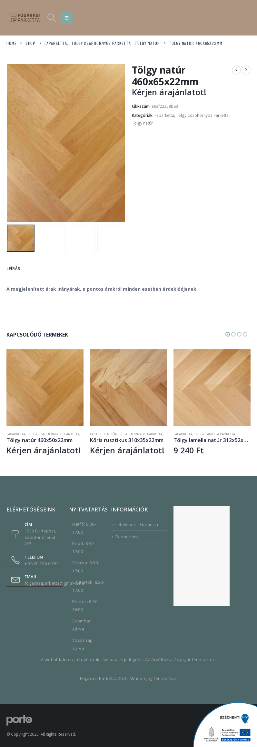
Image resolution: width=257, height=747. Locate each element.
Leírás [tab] (13, 268)
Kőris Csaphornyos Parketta (136, 433)
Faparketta (164, 115)
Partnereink (127, 536)
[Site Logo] (24, 18)
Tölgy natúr (142, 123)
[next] (246, 70)
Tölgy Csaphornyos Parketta (202, 115)
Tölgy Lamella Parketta (214, 433)
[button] (51, 18)
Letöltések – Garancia (136, 524)
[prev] (236, 70)
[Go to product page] (45, 387)
